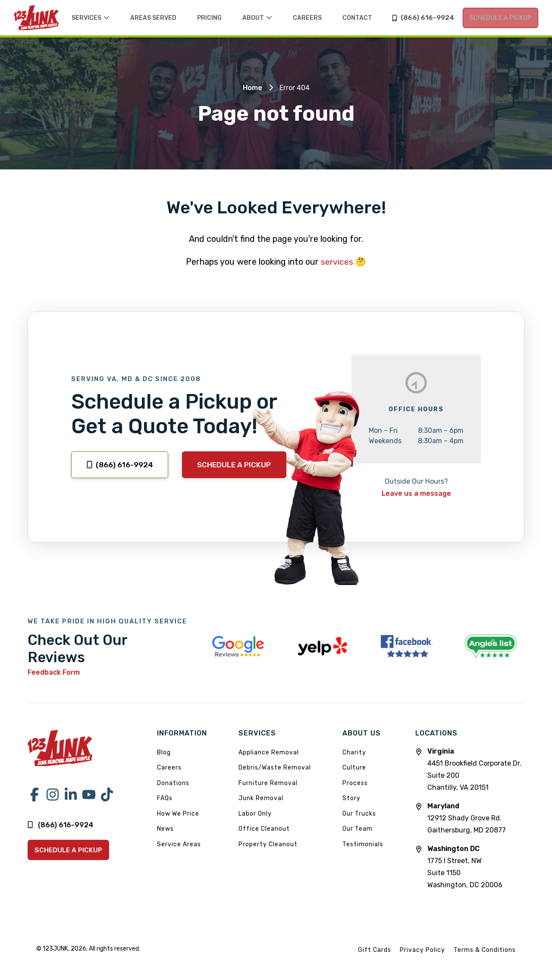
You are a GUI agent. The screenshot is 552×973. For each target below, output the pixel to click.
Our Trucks (359, 821)
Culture (354, 775)
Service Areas (179, 851)
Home (252, 96)
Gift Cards (374, 957)
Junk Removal (260, 806)
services (337, 270)
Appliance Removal (268, 759)
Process (355, 790)
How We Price (178, 821)
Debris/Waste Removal (274, 775)
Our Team (357, 836)
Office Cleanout (264, 836)
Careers (169, 775)
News (165, 836)
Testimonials (362, 851)
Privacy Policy (422, 957)
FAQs (164, 806)
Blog (164, 759)
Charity (354, 759)
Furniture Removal (268, 790)
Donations (173, 790)
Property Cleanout (268, 851)
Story (351, 806)
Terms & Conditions (485, 957)
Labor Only (255, 821)
